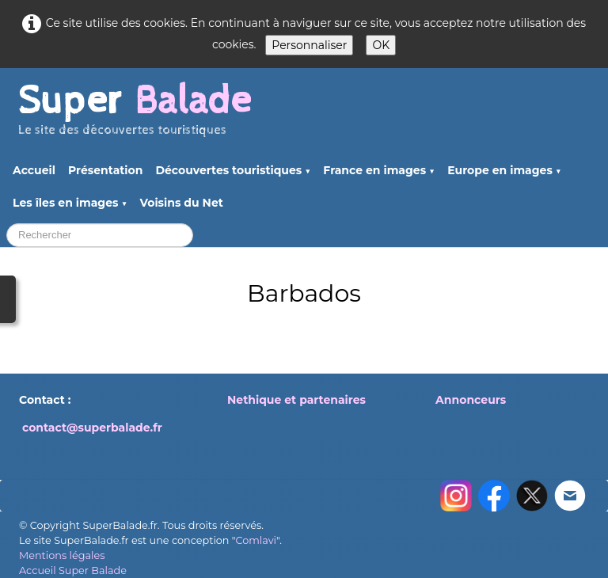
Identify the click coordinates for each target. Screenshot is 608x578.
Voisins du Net (181, 203)
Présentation (105, 170)
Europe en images (504, 170)
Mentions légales (61, 555)
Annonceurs (470, 400)
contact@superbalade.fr (92, 427)
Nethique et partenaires (296, 400)
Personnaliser (309, 45)
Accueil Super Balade (73, 570)
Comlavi (255, 540)
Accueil (34, 170)
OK (381, 45)
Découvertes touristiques (232, 170)
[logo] (134, 116)
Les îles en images (70, 203)
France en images (379, 170)
